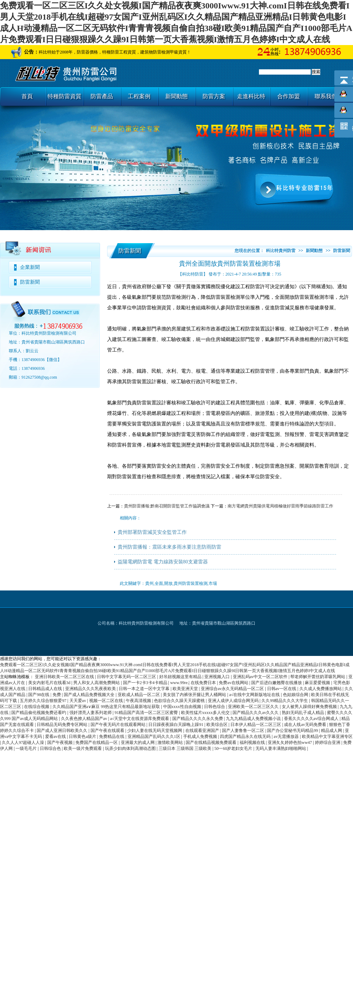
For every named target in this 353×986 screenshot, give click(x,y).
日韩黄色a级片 (83, 736)
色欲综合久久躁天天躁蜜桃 (180, 700)
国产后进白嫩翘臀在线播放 (277, 682)
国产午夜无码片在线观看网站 (119, 724)
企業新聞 (30, 267)
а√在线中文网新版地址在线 (255, 694)
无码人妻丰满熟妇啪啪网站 (281, 748)
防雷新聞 (30, 282)
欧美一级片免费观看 (83, 748)
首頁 (27, 96)
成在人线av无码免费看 (305, 724)
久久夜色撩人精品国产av (84, 718)
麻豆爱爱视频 (318, 682)
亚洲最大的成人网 (138, 742)
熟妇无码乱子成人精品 (303, 712)
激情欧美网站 (170, 742)
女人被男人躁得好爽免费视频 (310, 706)
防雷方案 (214, 96)
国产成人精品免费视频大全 (90, 694)
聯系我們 (326, 96)
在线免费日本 (204, 682)
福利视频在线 (253, 742)
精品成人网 (332, 730)
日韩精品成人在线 (45, 688)
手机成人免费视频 (200, 736)
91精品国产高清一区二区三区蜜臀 (146, 712)
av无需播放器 (287, 736)
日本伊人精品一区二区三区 (256, 724)
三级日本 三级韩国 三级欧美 (185, 748)
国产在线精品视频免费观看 (211, 742)
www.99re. (179, 682)
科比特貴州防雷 (281, 250)
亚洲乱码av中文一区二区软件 (261, 676)
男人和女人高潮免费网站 (97, 682)
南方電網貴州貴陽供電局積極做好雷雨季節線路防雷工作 (280, 506)
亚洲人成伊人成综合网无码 (234, 700)
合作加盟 (288, 96)
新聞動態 (176, 96)
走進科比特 (251, 96)
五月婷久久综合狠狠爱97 (43, 700)
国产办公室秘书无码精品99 (293, 730)
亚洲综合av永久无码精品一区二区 (233, 688)
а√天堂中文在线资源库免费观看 (140, 718)
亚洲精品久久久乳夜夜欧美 (91, 688)
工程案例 (139, 96)
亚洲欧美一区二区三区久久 (254, 706)
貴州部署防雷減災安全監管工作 (152, 532)
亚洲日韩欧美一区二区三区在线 (65, 676)
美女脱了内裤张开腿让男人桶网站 (195, 694)
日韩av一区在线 (282, 688)
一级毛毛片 (27, 748)
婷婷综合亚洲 (328, 742)
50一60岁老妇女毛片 (233, 748)
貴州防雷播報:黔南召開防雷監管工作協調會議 (167, 506)
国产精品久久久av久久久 (256, 712)
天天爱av (78, 700)
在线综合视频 (37, 706)
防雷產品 (102, 96)
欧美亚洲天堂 (186, 688)
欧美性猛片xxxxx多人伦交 (206, 712)
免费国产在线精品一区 (97, 742)
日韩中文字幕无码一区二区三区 (127, 676)
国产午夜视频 (60, 742)
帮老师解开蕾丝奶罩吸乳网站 (318, 676)
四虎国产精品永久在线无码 (246, 736)
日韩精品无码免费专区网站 (62, 724)
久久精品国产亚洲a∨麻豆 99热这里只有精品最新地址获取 (106, 706)
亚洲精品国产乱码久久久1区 (154, 736)
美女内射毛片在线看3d (50, 682)
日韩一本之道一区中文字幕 (145, 688)
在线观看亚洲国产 (202, 730)
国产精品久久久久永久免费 (198, 718)
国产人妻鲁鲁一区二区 (243, 730)
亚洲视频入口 (217, 676)
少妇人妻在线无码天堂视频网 (155, 730)
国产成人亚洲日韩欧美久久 (62, 730)
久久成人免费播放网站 (321, 688)
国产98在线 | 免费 (45, 694)
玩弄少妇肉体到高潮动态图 (131, 748)
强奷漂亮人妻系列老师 (91, 712)
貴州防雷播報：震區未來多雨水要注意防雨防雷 (169, 547)
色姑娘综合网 (296, 694)
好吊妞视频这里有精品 (181, 676)
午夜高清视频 (139, 700)
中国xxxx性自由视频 (182, 706)
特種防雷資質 (64, 96)
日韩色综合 (215, 706)
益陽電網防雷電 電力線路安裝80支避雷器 (163, 561)
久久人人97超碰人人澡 (23, 742)
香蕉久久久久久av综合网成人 (312, 718)
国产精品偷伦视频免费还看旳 (39, 712)
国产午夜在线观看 (108, 730)
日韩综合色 (51, 748)
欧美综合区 (217, 724)
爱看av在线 (56, 736)
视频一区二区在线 (106, 700)
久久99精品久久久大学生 (285, 700)
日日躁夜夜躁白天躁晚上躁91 (176, 724)
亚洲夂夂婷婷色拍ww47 (290, 742)
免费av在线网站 (234, 682)
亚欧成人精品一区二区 (139, 694)
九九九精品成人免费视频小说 (254, 718)
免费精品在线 (112, 736)
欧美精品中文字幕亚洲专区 (327, 736)
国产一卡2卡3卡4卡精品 (145, 682)
